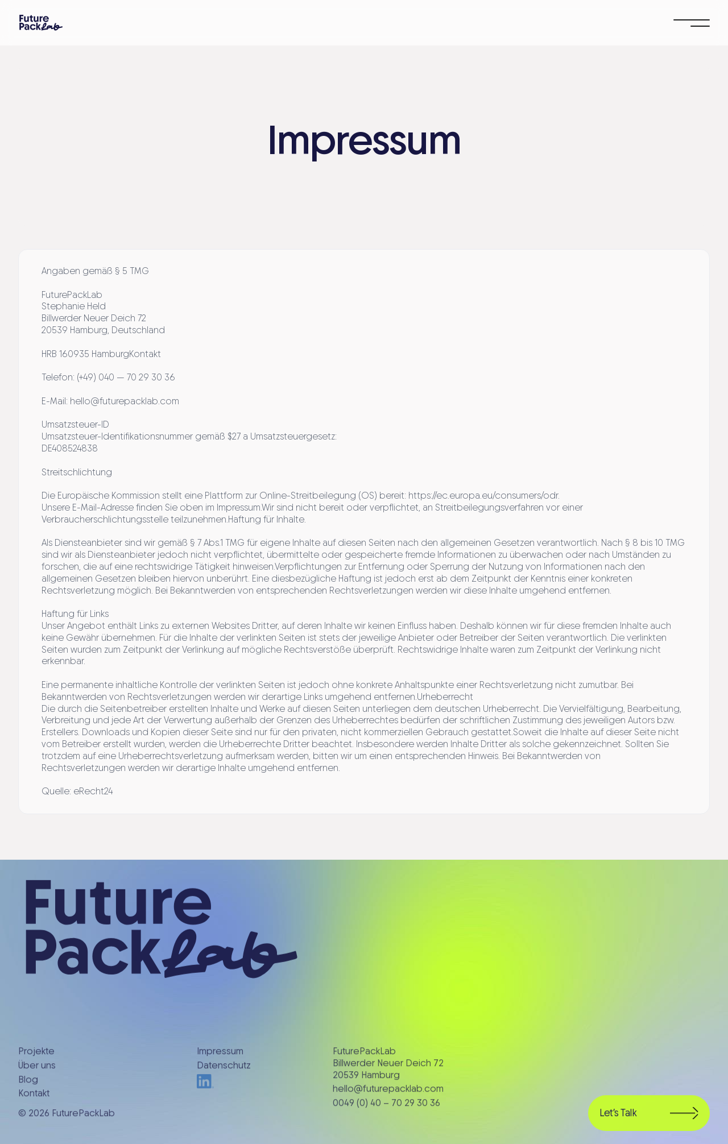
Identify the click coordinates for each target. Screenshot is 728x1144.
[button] (691, 22)
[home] (41, 23)
